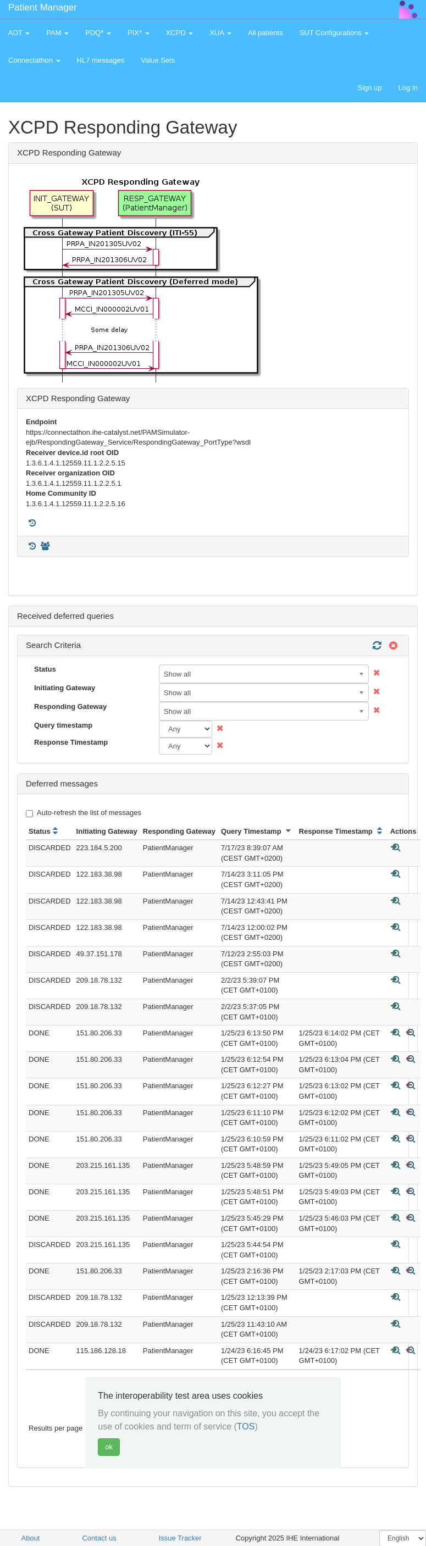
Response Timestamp (71, 742)
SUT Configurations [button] (334, 33)
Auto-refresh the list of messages (83, 812)
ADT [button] (19, 33)
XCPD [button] (179, 33)
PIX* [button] (139, 33)
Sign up (369, 88)
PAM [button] (57, 33)
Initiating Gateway (64, 688)
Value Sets (158, 60)
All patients (265, 33)
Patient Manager (42, 7)
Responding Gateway (70, 706)
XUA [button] (220, 33)
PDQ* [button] (98, 33)
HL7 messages (101, 60)
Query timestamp (63, 725)
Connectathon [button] (34, 60)
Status (45, 669)
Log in (408, 88)
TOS (246, 1426)
